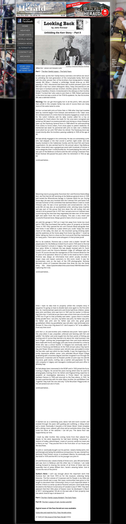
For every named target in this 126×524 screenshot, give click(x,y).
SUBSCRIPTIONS (25, 61)
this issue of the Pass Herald (55, 517)
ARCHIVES (25, 56)
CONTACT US (25, 52)
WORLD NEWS (25, 39)
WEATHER (25, 30)
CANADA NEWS (25, 43)
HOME (25, 26)
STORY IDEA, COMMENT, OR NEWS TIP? (25, 68)
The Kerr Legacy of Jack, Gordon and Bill (56, 502)
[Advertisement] (62, 176)
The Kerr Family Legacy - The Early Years (56, 71)
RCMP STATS (25, 35)
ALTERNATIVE (25, 48)
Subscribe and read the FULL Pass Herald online (53, 512)
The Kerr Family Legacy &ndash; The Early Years (58, 498)
